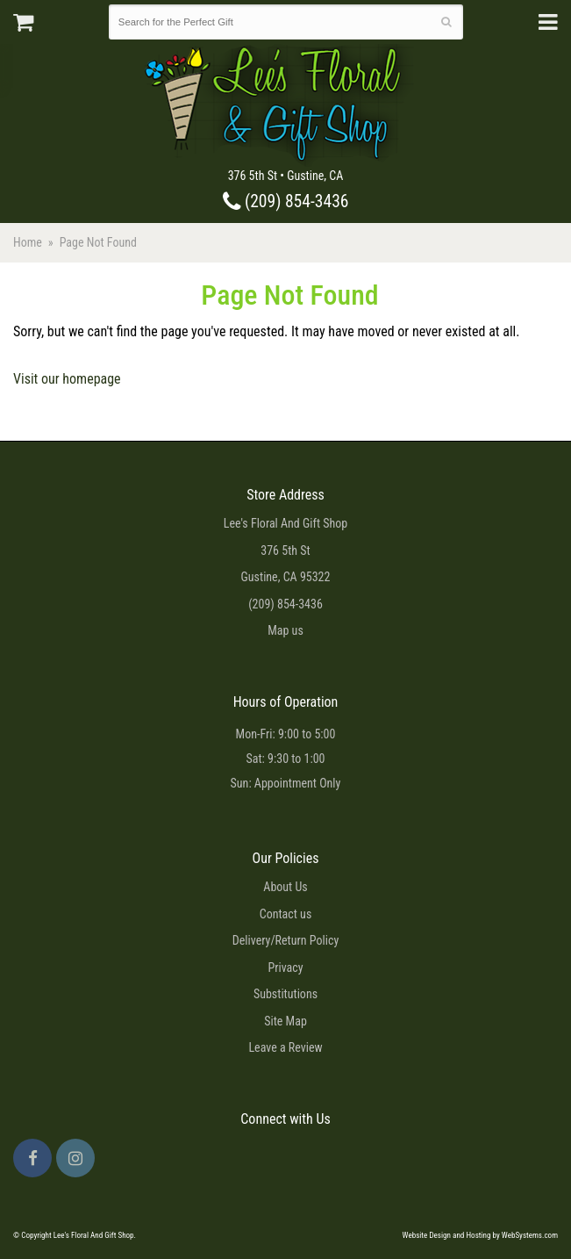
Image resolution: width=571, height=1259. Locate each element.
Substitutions (285, 994)
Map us (285, 630)
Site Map (285, 1021)
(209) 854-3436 (286, 201)
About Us (285, 887)
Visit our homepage (67, 379)
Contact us (286, 914)
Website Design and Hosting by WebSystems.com (480, 1235)
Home (27, 242)
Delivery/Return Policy (285, 940)
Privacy (285, 967)
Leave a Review (285, 1047)
